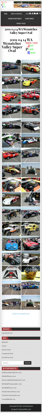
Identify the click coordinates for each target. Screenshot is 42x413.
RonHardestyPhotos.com (11, 391)
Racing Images (29, 18)
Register (5, 342)
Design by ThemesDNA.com (21, 409)
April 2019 (5, 333)
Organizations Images (15, 18)
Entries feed (6, 350)
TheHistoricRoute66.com (11, 395)
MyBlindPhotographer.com (12, 384)
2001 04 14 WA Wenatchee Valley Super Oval (21, 31)
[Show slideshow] (21, 314)
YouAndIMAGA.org (8, 399)
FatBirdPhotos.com (9, 376)
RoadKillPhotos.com (9, 388)
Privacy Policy (21, 23)
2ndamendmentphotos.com (11, 372)
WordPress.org (7, 357)
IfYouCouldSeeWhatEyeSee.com (13, 380)
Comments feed (7, 353)
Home (5, 14)
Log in (4, 346)
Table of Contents (16, 14)
